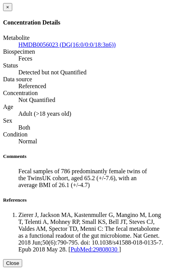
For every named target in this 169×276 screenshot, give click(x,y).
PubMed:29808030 (94, 249)
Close (12, 263)
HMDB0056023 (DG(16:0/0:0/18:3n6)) (67, 44)
